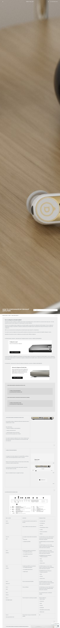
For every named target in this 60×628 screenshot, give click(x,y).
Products (9, 315)
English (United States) (54, 1)
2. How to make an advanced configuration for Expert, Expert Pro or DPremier (18, 397)
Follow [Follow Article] (56, 315)
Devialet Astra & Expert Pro (14, 315)
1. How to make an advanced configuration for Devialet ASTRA (16, 385)
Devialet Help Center (5, 315)
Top (54, 445)
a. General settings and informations (15, 390)
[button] (50, 2)
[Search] (45, 310)
